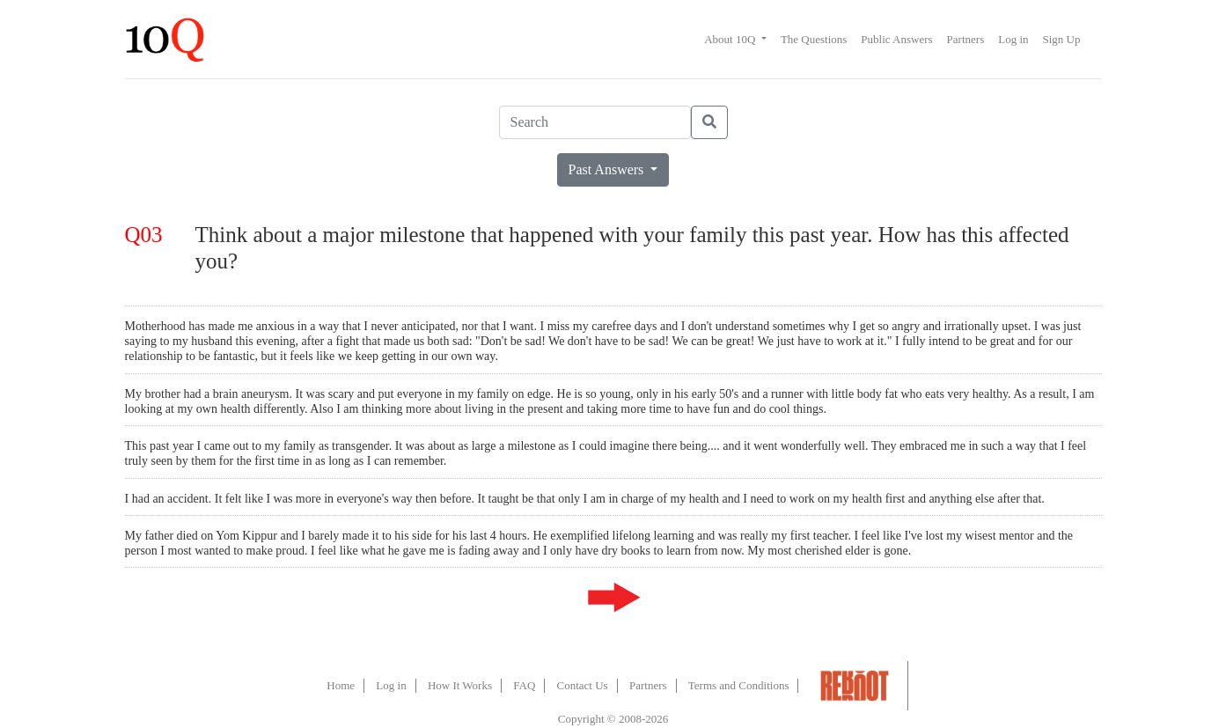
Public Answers (896, 39)
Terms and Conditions (738, 685)
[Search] (595, 122)
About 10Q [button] (731, 39)
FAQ (524, 685)
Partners (966, 39)
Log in (1013, 39)
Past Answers (608, 169)
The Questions (814, 39)
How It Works (460, 685)
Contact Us (582, 685)
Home (341, 685)
